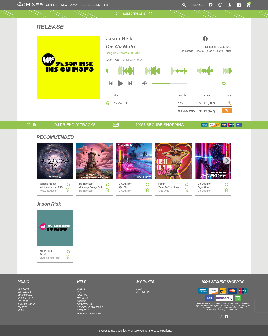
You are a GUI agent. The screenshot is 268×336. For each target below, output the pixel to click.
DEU (201, 4)
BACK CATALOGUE (26, 304)
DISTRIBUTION (143, 292)
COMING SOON (25, 295)
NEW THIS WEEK (25, 298)
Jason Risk (119, 38)
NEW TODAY (69, 4)
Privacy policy (85, 304)
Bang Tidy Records (117, 53)
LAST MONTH (24, 301)
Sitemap (81, 301)
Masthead (82, 298)
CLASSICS (22, 307)
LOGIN (139, 289)
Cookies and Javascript (89, 307)
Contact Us (83, 310)
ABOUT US (82, 295)
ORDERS (81, 289)
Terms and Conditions (89, 313)
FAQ (79, 292)
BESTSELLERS (90, 4)
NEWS (21, 310)
